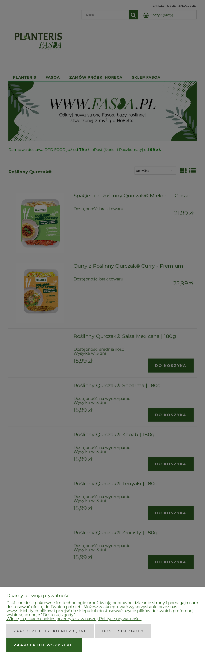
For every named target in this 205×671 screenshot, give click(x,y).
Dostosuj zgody (123, 631)
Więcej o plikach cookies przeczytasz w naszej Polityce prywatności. (74, 618)
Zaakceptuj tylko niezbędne (50, 631)
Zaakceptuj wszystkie (44, 645)
